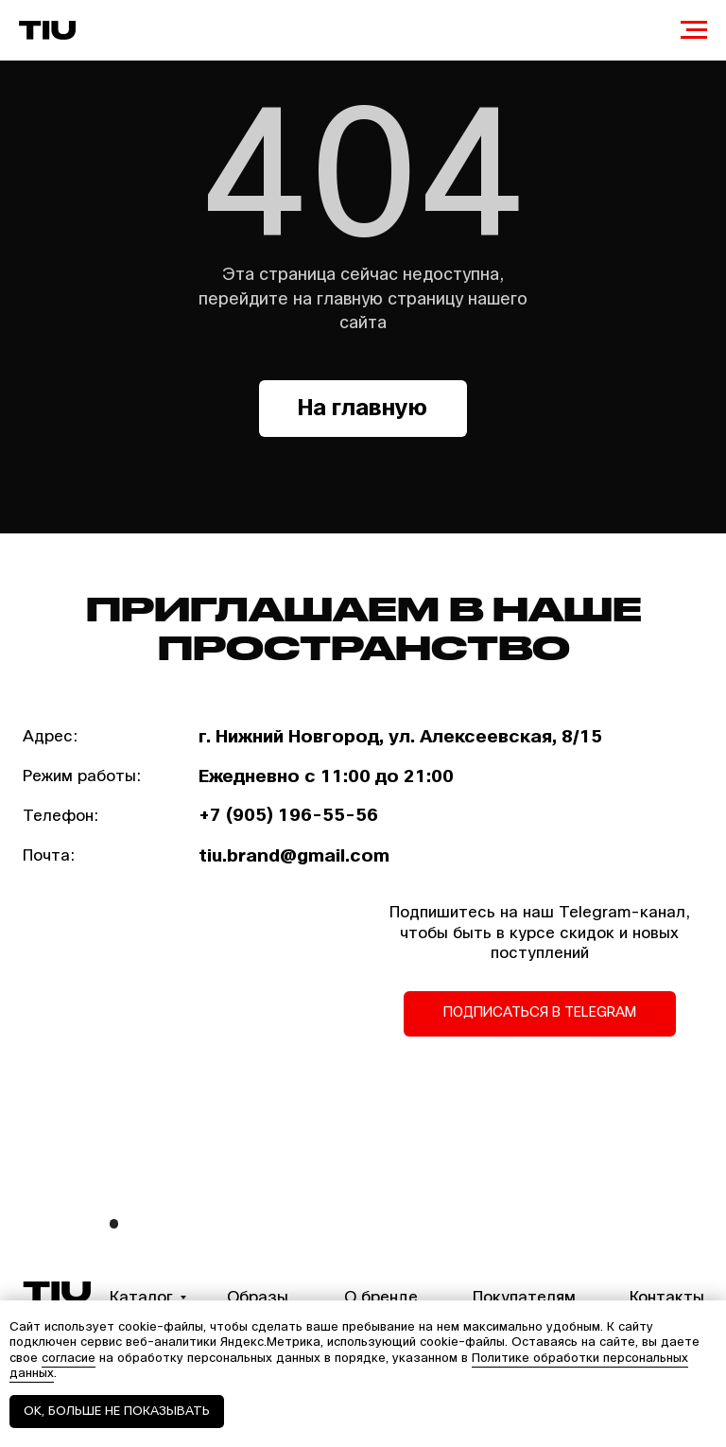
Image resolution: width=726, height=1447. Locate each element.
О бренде (381, 1297)
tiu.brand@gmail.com (294, 856)
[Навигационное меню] (694, 30)
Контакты (667, 1297)
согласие (68, 1358)
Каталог (141, 1297)
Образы (257, 1297)
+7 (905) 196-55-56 (288, 815)
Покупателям (524, 1297)
